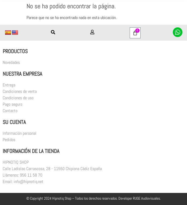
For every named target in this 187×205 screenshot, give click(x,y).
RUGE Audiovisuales (146, 198)
